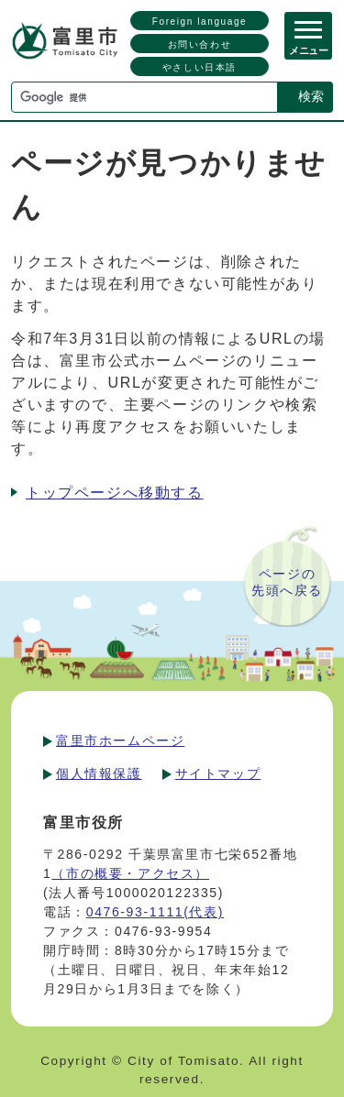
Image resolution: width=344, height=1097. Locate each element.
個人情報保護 (99, 773)
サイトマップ (218, 773)
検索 (311, 96)
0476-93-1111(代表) (155, 912)
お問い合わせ (200, 44)
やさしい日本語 (199, 67)
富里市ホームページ (120, 740)
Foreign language (199, 21)
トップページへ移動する (115, 492)
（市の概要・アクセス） (130, 873)
